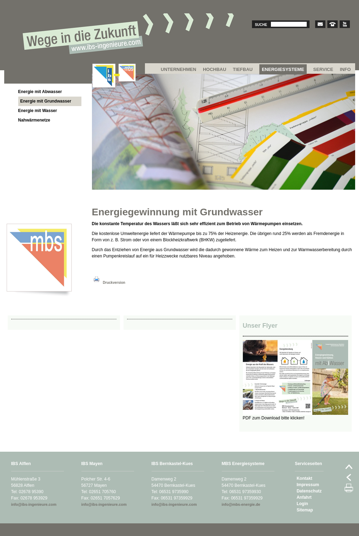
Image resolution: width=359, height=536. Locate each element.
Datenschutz (309, 491)
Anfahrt (304, 497)
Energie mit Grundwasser (45, 101)
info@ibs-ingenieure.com (33, 504)
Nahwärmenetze (34, 120)
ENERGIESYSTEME (283, 69)
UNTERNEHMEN (178, 69)
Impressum (308, 484)
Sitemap (305, 510)
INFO (345, 69)
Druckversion (108, 283)
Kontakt (304, 478)
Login (302, 503)
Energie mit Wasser (37, 110)
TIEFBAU (243, 69)
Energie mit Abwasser (40, 91)
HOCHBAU (214, 69)
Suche (261, 25)
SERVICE (323, 69)
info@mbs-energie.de (241, 504)
